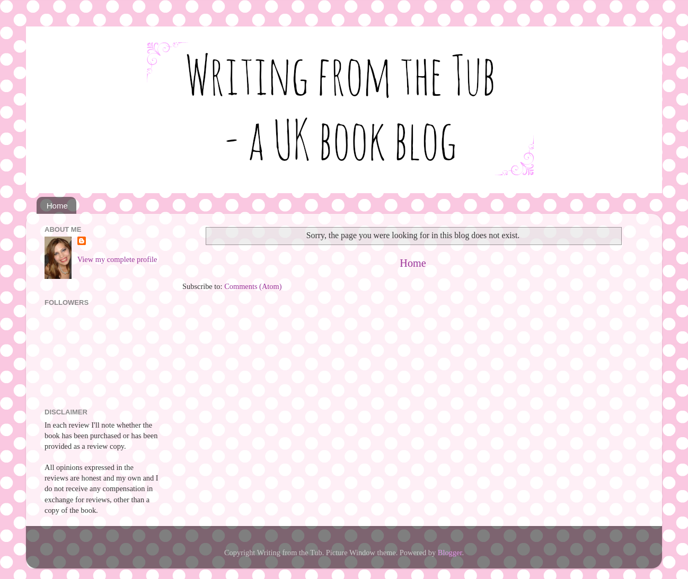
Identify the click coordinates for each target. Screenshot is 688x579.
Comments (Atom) (252, 286)
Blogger (450, 552)
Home (57, 205)
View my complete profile (117, 259)
